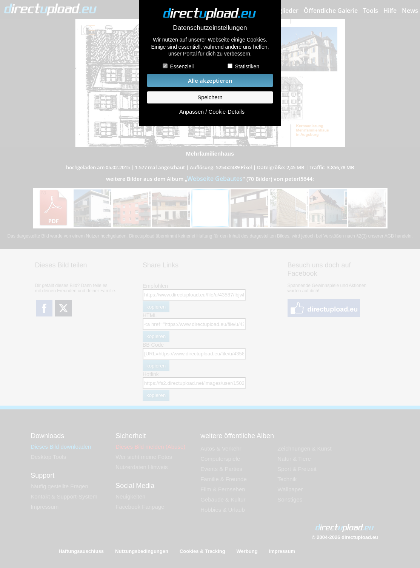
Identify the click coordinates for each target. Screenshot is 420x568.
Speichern (209, 97)
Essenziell (182, 66)
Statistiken (247, 66)
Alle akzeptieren (210, 80)
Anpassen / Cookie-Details (212, 112)
